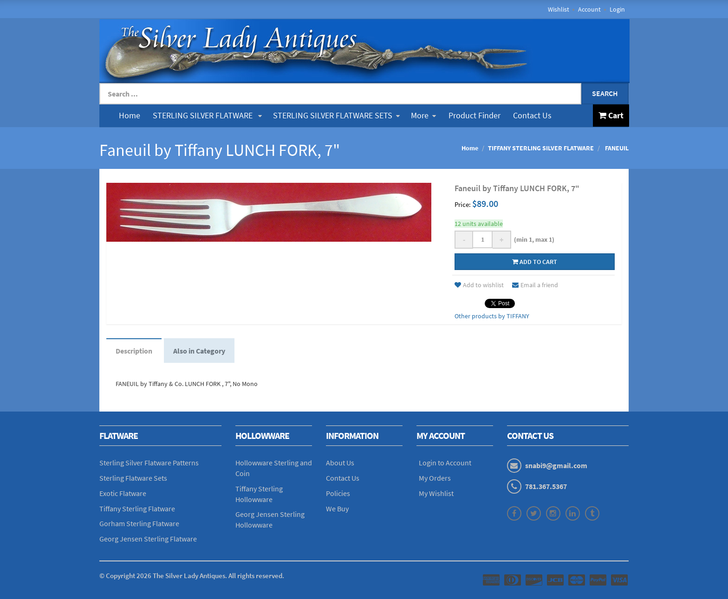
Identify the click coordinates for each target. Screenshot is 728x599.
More (423, 115)
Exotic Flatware (122, 493)
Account (589, 9)
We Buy (337, 508)
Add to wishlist (479, 285)
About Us (340, 462)
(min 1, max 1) (532, 239)
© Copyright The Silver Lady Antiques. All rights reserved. (191, 575)
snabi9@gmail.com (556, 465)
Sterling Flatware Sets (133, 478)
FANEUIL (616, 148)
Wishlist (558, 9)
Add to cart (534, 262)
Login (617, 9)
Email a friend (535, 285)
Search (605, 93)
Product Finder (474, 115)
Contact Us (532, 115)
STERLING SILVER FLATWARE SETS (336, 115)
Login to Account (445, 462)
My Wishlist (436, 493)
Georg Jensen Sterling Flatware (148, 538)
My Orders (435, 478)
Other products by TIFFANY (492, 316)
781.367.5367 (546, 486)
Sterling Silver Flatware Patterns (149, 462)
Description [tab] (134, 350)
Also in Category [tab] (199, 350)
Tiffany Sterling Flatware (137, 508)
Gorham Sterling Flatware (139, 523)
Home (129, 115)
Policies (338, 493)
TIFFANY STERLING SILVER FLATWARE (541, 148)
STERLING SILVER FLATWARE (207, 115)
